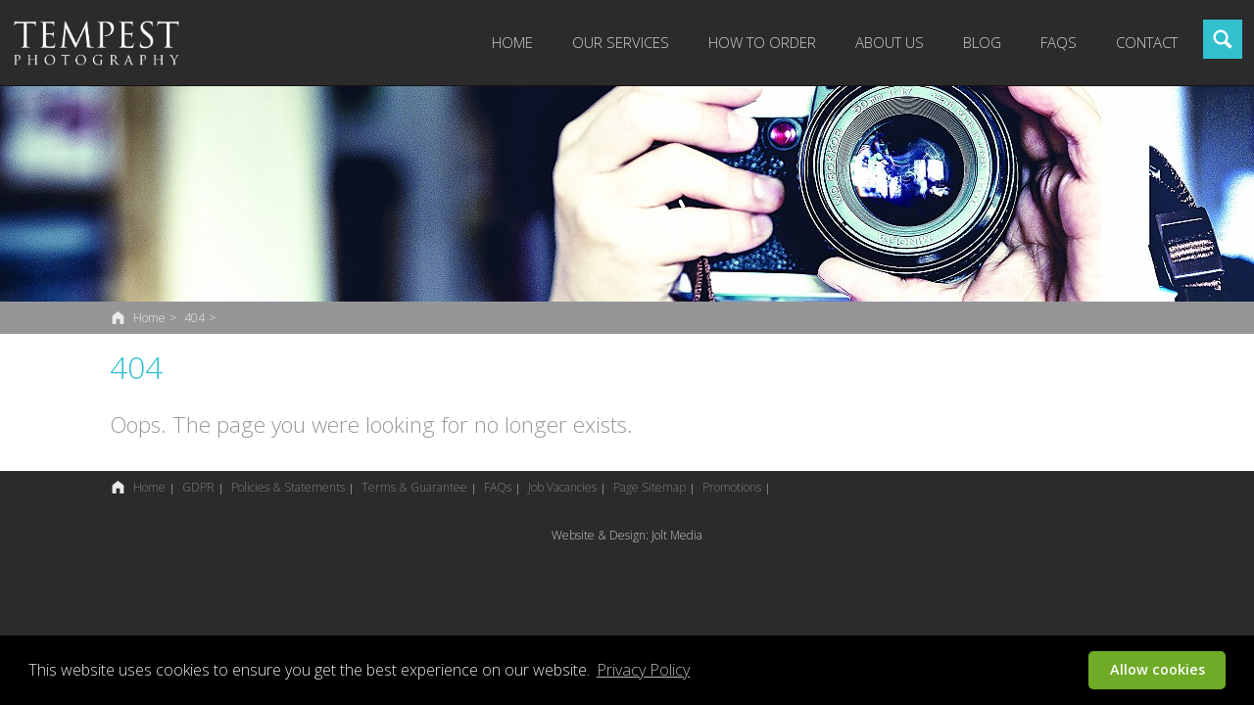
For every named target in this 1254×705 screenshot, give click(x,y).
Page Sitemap (649, 487)
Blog (982, 42)
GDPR (198, 487)
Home (512, 42)
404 (194, 317)
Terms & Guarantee (414, 487)
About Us (889, 42)
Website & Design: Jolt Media (627, 535)
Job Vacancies (562, 487)
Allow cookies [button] (1157, 669)
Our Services (620, 42)
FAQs (1058, 42)
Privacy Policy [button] (643, 670)
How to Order (762, 42)
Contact (1147, 42)
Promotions (731, 487)
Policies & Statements (288, 487)
